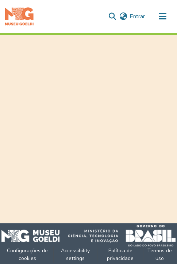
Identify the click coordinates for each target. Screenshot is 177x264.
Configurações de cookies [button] (27, 254)
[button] (19, 16)
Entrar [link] (137, 16)
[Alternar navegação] (162, 16)
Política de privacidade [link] (120, 254)
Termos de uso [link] (159, 254)
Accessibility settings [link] (75, 254)
